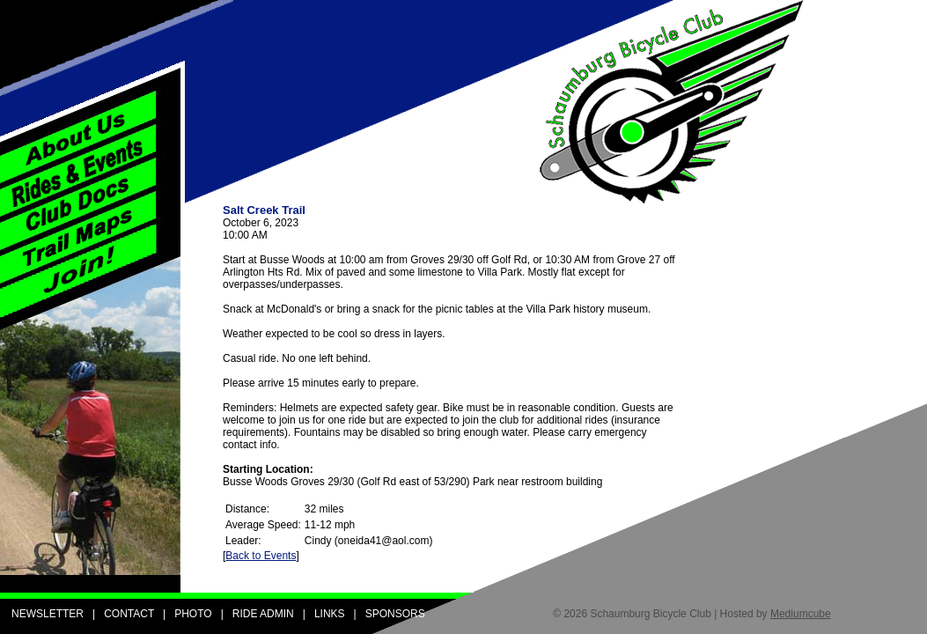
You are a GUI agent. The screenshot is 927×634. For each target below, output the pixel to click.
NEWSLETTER (47, 614)
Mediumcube (800, 614)
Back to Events (260, 555)
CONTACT (129, 614)
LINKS (329, 614)
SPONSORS (395, 614)
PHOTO (192, 614)
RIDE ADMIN (263, 614)
